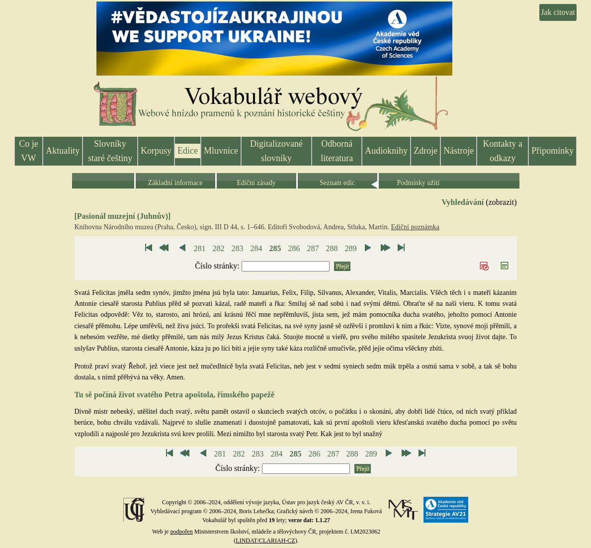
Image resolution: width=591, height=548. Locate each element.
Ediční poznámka (415, 227)
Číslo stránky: (218, 266)
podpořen (181, 531)
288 (332, 248)
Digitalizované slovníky (276, 151)
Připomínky (552, 151)
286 (294, 248)
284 (256, 248)
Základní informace (175, 182)
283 (237, 248)
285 (275, 248)
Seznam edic (337, 182)
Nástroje (458, 151)
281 (199, 248)
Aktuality (63, 151)
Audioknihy (386, 151)
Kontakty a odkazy (502, 151)
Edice (187, 151)
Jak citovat (558, 12)
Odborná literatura (337, 151)
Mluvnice (221, 151)
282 (218, 248)
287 (313, 248)
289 (350, 248)
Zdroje (425, 151)
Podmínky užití (418, 182)
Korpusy (156, 151)
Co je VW (28, 151)
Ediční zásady (256, 182)
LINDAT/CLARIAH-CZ (265, 540)
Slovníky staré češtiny (110, 151)
